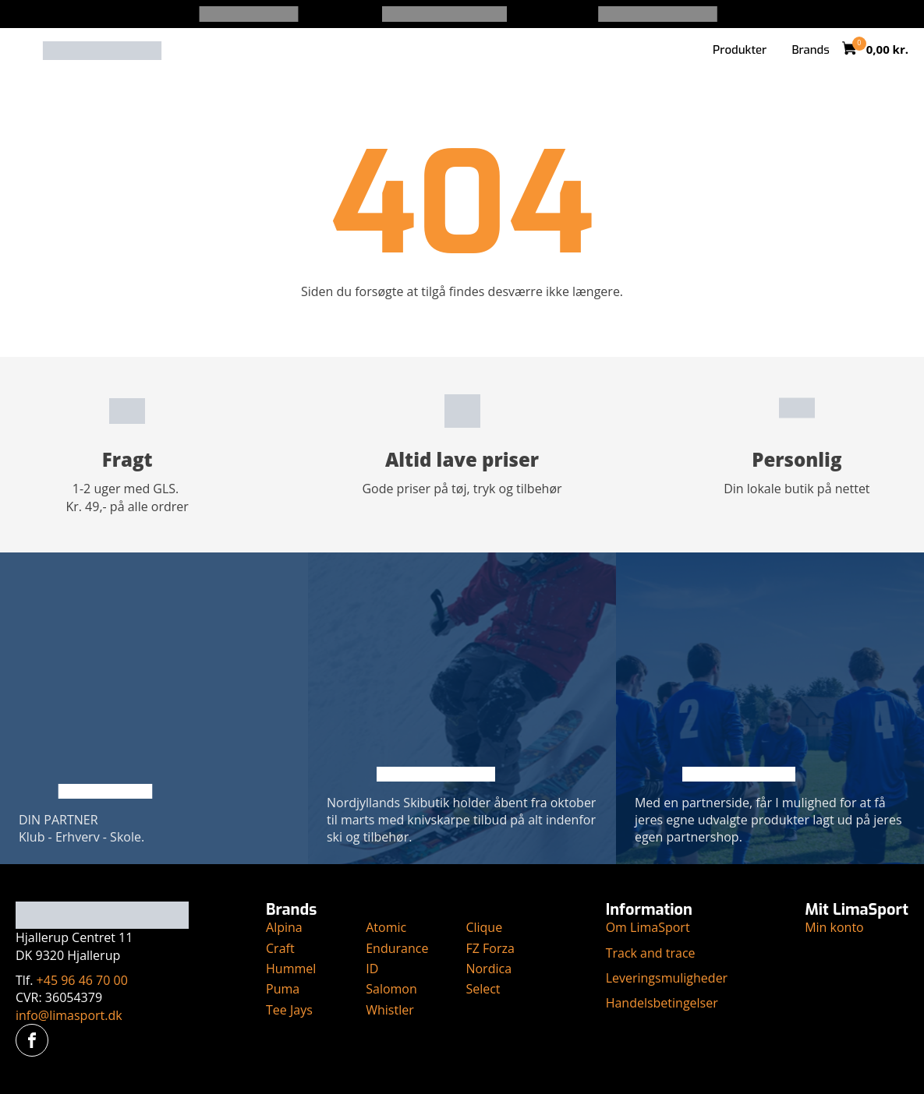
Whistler (390, 1009)
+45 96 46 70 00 (82, 980)
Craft (280, 948)
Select (483, 988)
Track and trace (651, 953)
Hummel (291, 968)
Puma (282, 988)
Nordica (489, 968)
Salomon (391, 988)
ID (372, 968)
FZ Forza (490, 948)
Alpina (284, 927)
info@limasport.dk (69, 1015)
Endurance (397, 948)
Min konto (834, 927)
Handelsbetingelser (662, 1002)
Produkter (739, 50)
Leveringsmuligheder (667, 977)
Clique (484, 927)
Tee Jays (289, 1009)
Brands (810, 50)
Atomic (386, 927)
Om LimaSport (648, 927)
